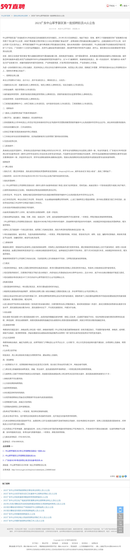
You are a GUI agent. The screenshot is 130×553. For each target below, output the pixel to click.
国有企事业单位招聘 (21, 16)
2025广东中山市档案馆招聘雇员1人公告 (19, 514)
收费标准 (95, 543)
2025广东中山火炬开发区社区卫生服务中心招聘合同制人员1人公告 (30, 494)
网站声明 (45, 543)
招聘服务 (55, 543)
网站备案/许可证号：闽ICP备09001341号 (23, 546)
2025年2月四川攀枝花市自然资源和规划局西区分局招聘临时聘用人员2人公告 (34, 504)
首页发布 (75, 543)
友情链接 (65, 543)
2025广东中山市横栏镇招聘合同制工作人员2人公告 (23, 521)
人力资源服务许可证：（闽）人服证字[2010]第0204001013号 (100, 546)
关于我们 (35, 543)
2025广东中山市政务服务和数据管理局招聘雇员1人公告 (25, 497)
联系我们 (85, 543)
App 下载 (120, 523)
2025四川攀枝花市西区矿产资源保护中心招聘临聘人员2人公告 (28, 507)
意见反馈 (120, 530)
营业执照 (74, 546)
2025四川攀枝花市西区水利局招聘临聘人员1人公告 (23, 511)
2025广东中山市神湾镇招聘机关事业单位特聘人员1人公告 (26, 490)
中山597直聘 (5, 16)
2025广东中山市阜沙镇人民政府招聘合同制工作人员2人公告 (27, 517)
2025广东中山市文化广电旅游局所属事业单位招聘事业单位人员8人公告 (32, 500)
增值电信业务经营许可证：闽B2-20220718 (53, 546)
